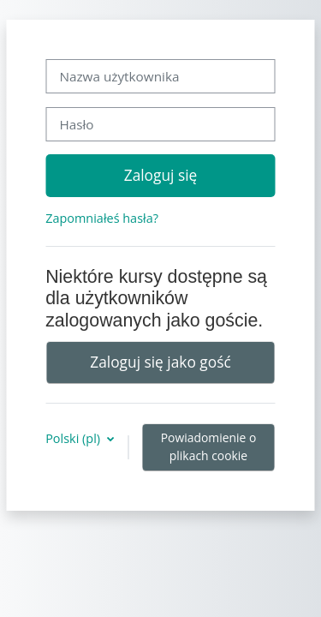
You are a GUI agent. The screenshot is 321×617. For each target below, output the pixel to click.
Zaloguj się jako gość (160, 361)
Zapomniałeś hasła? (101, 218)
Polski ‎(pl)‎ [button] (74, 438)
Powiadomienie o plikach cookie (209, 446)
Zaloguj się (161, 175)
